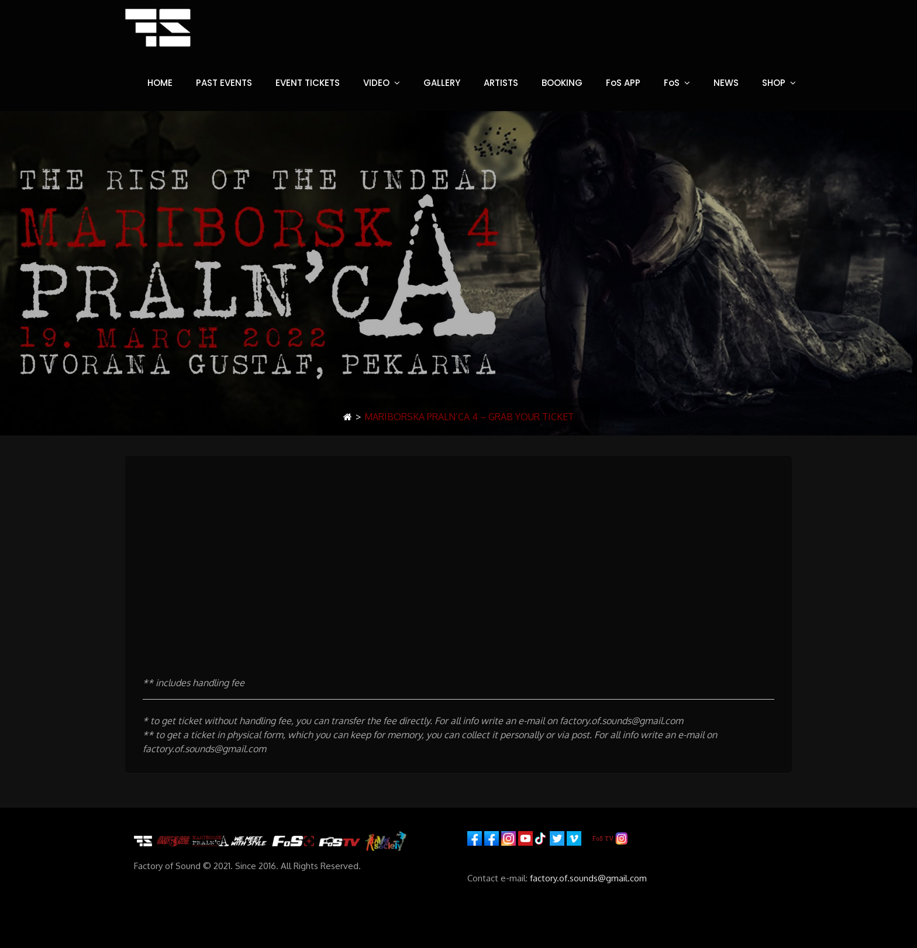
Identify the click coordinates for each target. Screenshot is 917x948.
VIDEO (376, 83)
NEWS (726, 83)
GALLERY (441, 83)
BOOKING (562, 83)
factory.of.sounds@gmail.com (588, 878)
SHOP (773, 83)
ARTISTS (501, 83)
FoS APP (623, 83)
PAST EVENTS (224, 83)
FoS (672, 83)
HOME (160, 83)
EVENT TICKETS (307, 83)
